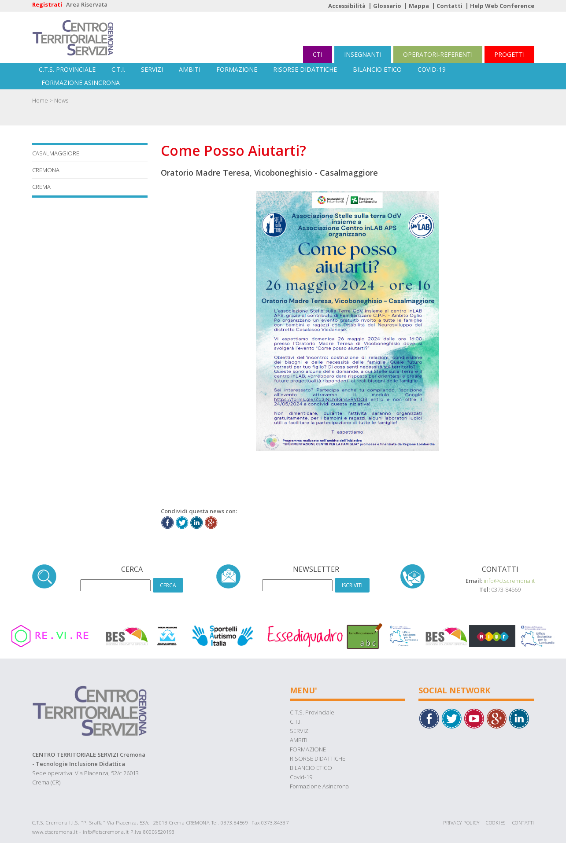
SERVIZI (152, 69)
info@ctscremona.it (509, 581)
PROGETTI (509, 54)
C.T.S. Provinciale (67, 69)
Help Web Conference (502, 6)
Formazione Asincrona (80, 82)
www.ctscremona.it (55, 831)
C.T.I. (118, 69)
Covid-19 (432, 69)
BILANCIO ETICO (377, 69)
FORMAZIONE (236, 69)
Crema (41, 187)
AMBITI (189, 69)
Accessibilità (347, 6)
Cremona (45, 170)
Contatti (449, 6)
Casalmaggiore (55, 153)
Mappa (419, 6)
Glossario (387, 6)
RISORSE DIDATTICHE (305, 69)
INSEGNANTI (362, 54)
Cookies (496, 822)
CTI (317, 54)
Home (40, 100)
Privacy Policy (461, 822)
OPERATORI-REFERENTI (438, 54)
